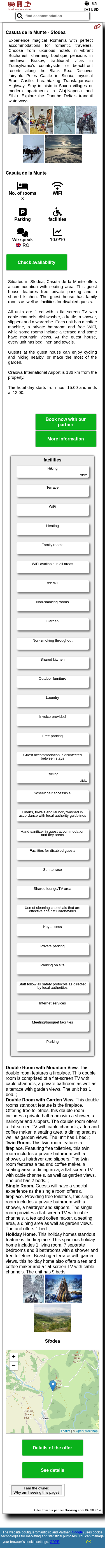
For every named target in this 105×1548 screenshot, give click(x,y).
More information (65, 439)
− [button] (13, 1366)
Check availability (36, 262)
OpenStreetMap (87, 1431)
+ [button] (13, 1357)
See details (52, 1470)
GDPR (55, 1542)
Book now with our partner (66, 422)
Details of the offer (52, 1447)
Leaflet (65, 1431)
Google (77, 1532)
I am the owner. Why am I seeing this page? (36, 1490)
